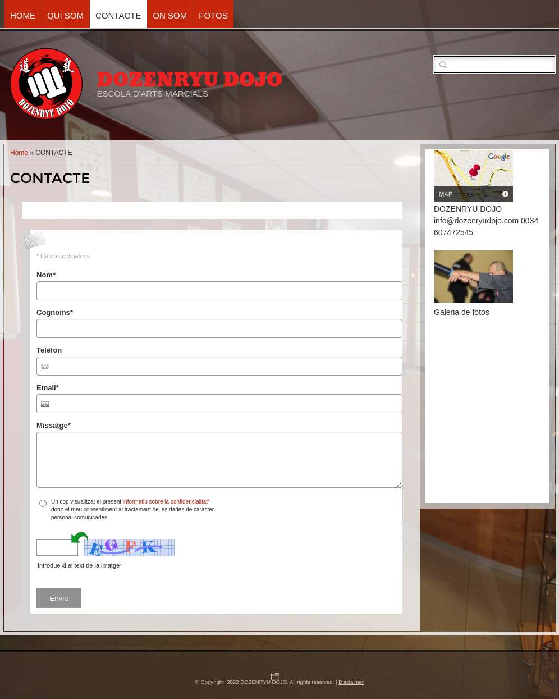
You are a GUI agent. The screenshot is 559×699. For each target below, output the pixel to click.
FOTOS (213, 15)
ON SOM (170, 15)
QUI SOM (65, 15)
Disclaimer (351, 682)
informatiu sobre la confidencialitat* (166, 502)
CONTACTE (118, 15)
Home (22, 15)
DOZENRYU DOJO (189, 80)
